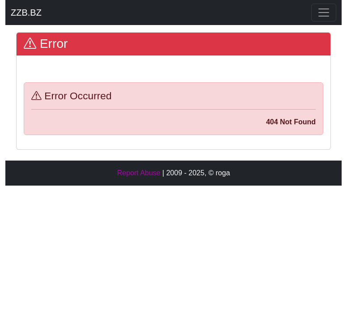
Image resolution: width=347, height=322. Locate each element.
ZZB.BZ (26, 12)
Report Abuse (139, 173)
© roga (219, 173)
